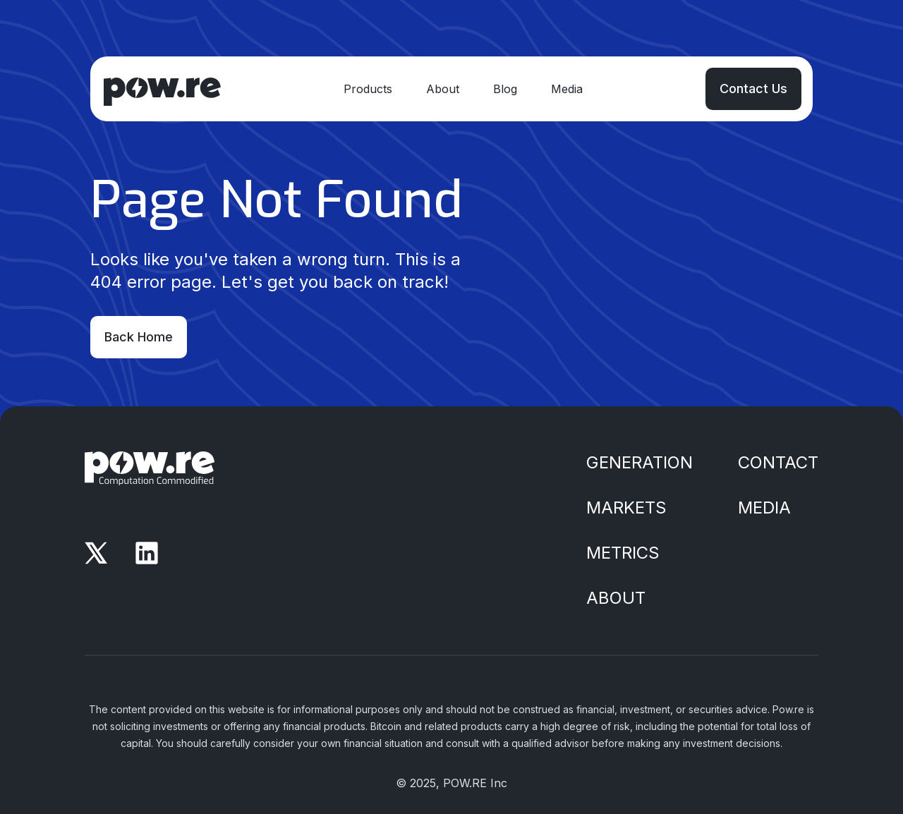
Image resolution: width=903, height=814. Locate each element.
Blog (505, 89)
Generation (639, 462)
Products (368, 89)
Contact (778, 462)
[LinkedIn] (146, 553)
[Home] (161, 89)
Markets (626, 507)
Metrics (623, 552)
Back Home (138, 336)
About (442, 89)
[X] (96, 553)
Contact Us (753, 88)
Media (567, 89)
